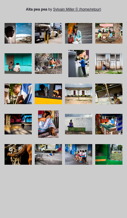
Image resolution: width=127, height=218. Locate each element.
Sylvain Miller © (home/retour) (77, 9)
